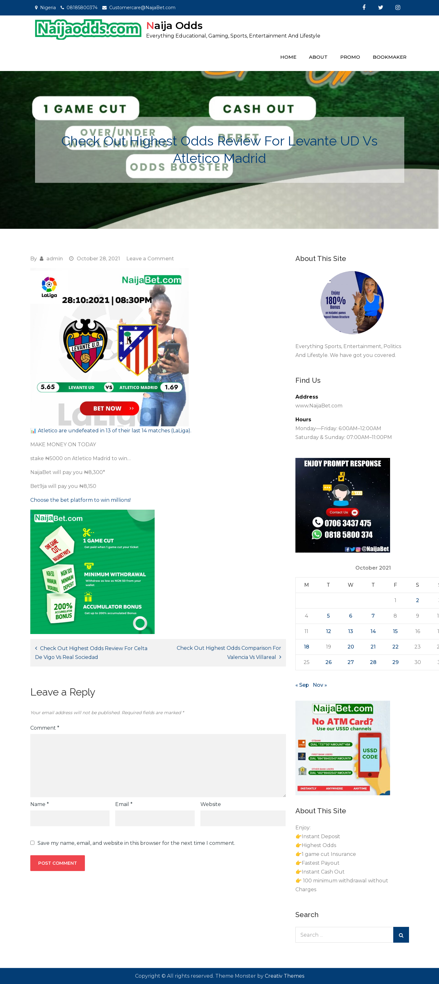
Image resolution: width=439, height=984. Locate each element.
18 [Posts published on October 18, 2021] (306, 647)
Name (39, 804)
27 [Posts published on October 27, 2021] (350, 662)
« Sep (302, 685)
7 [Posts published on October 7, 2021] (373, 616)
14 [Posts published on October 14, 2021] (373, 631)
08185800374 (82, 7)
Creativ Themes (284, 976)
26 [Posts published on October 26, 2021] (328, 662)
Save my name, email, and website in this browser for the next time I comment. (136, 843)
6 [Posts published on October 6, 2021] (350, 616)
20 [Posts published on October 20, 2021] (350, 647)
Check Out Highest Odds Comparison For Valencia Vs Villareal (229, 652)
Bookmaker (389, 57)
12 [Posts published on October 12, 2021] (328, 631)
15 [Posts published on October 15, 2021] (395, 631)
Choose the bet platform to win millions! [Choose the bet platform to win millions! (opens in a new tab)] (80, 500)
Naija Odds (174, 25)
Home (288, 57)
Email (124, 804)
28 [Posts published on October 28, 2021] (373, 662)
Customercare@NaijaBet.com (142, 7)
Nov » (320, 685)
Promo (350, 57)
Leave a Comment (150, 259)
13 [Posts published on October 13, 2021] (350, 631)
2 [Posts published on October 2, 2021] (417, 600)
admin (54, 259)
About (318, 57)
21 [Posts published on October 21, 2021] (373, 647)
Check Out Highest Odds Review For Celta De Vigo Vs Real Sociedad (91, 652)
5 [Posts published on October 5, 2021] (328, 616)
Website (210, 804)
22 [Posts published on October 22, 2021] (395, 647)
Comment (44, 728)
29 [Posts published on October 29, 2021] (395, 662)
